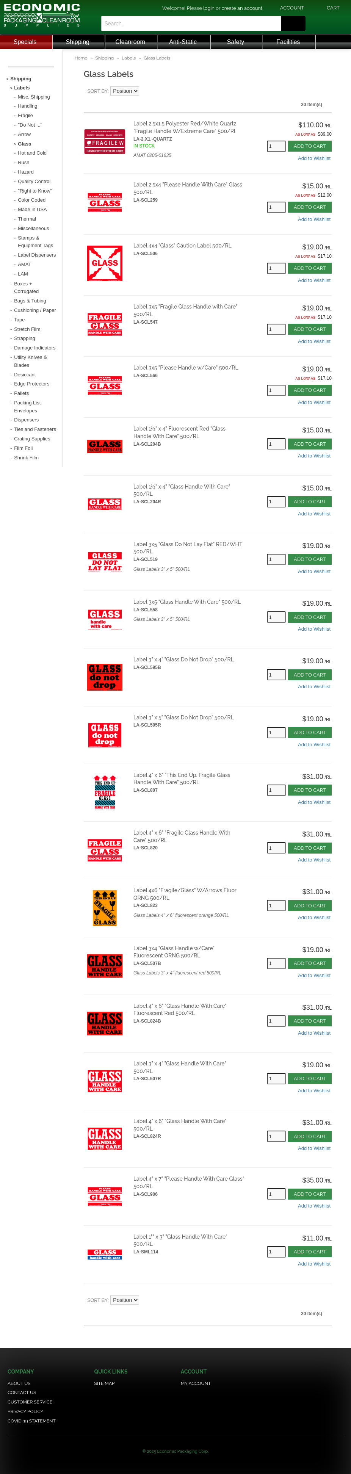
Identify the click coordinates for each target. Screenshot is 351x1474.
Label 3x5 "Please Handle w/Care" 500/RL (185, 368)
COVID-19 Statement (32, 1421)
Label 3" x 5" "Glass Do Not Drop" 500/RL (183, 717)
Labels (129, 58)
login (209, 8)
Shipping (77, 42)
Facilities (288, 42)
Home (81, 58)
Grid (320, 91)
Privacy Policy (25, 1411)
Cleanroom (130, 42)
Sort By (98, 91)
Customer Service (30, 1402)
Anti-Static (183, 42)
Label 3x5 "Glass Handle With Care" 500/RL (187, 602)
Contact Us (22, 1392)
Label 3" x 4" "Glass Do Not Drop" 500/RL (183, 659)
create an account (242, 8)
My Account (196, 1383)
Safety (235, 42)
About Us (19, 1383)
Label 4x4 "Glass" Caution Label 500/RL (182, 246)
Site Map (104, 1383)
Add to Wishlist (314, 158)
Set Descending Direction (146, 91)
